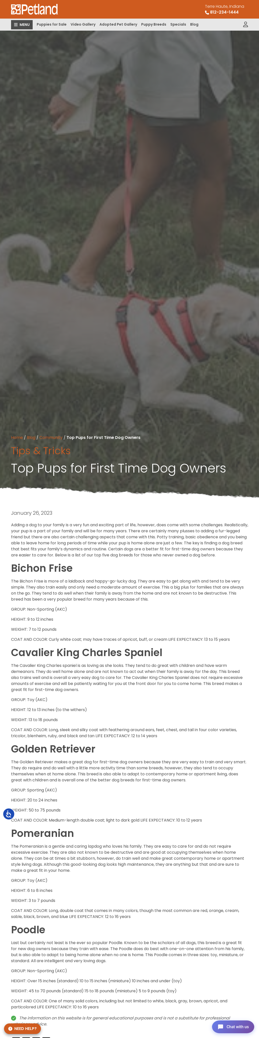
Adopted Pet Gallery (118, 24)
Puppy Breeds (153, 24)
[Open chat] (232, 1026)
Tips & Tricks (41, 451)
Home (17, 437)
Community (51, 437)
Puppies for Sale (52, 24)
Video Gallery (83, 24)
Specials (178, 24)
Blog (194, 24)
